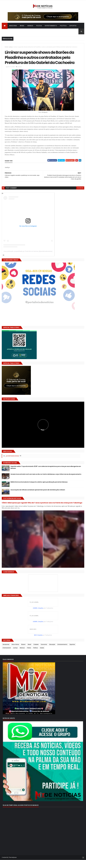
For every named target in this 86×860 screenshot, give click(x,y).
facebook (80, 188)
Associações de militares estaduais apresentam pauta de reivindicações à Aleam (37, 490)
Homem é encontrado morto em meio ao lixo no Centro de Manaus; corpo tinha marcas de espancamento (45, 474)
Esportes (72, 26)
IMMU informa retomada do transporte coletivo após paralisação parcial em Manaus (39, 482)
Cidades (36, 644)
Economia (44, 644)
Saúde (42, 648)
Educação (52, 644)
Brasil (22, 26)
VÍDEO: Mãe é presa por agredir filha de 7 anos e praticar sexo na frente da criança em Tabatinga (42, 503)
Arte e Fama (15, 644)
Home (6, 47)
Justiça (11, 47)
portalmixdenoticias (12, 456)
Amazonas (13, 26)
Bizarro (20, 31)
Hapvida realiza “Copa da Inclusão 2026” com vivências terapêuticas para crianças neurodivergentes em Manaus (45, 467)
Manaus (30, 26)
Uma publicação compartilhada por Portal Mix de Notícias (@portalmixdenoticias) (28, 251)
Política (63, 26)
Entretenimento (51, 26)
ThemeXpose (13, 857)
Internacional (8, 31)
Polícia (39, 26)
